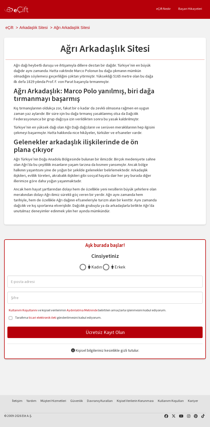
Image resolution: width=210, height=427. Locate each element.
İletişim (17, 401)
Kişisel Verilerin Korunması (135, 401)
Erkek (118, 267)
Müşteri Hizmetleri (53, 401)
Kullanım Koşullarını (23, 310)
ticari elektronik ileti (42, 317)
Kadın (95, 267)
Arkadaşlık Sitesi (33, 27)
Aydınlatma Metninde (82, 310)
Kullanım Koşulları (171, 401)
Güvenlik (76, 401)
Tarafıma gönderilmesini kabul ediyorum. (55, 318)
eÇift (9, 27)
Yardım (31, 401)
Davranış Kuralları (100, 401)
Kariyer (193, 401)
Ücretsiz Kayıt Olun (105, 332)
